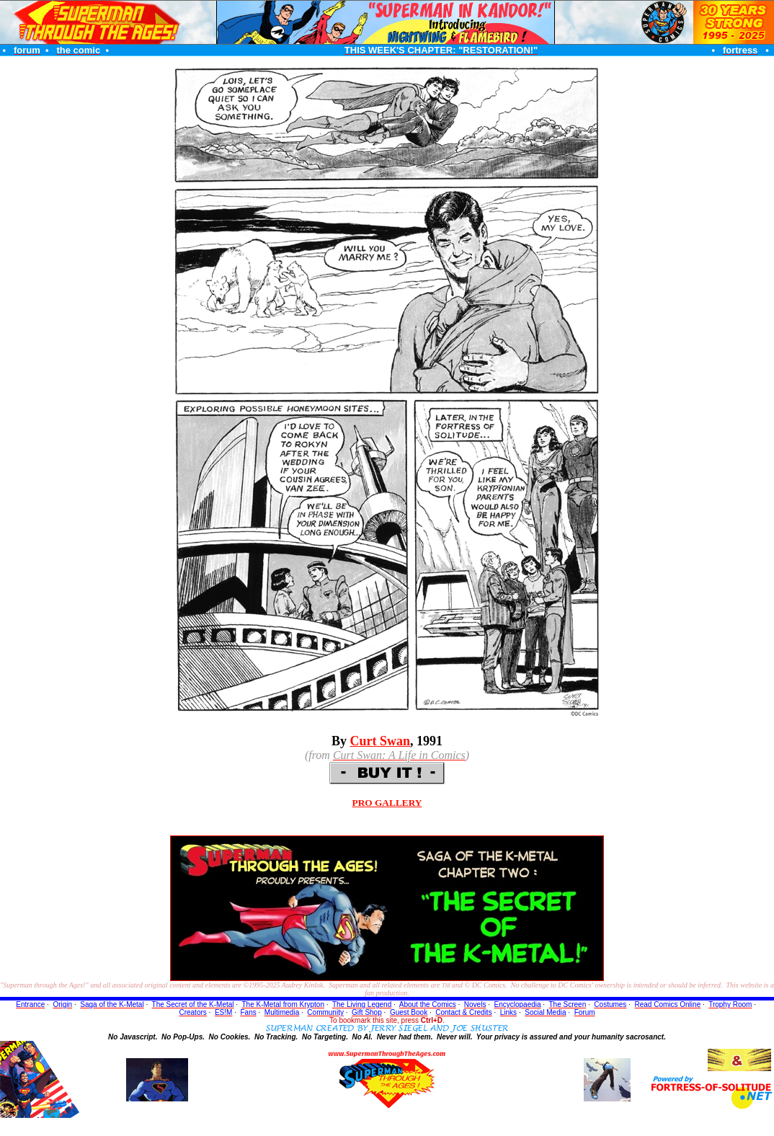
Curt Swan (380, 741)
